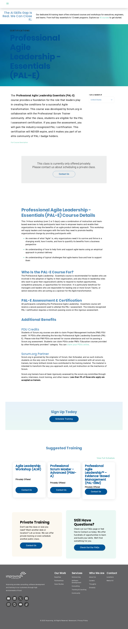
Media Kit (110, 581)
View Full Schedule (105, 458)
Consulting (76, 586)
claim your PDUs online (78, 344)
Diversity (92, 588)
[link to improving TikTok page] (26, 604)
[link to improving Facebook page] (26, 598)
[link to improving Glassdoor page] (14, 604)
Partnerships (59, 581)
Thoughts (92, 584)
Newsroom (72, 620)
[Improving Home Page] (16, 575)
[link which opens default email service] (8, 598)
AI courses (104, 17)
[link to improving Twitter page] (20, 598)
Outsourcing (76, 577)
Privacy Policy (83, 620)
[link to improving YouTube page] (20, 604)
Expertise (57, 577)
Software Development (76, 582)
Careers (92, 581)
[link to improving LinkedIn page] (14, 598)
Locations (110, 577)
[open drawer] (7, 3)
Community (76, 593)
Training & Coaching (79, 590)
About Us (92, 577)
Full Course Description (19, 142)
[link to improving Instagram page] (8, 604)
